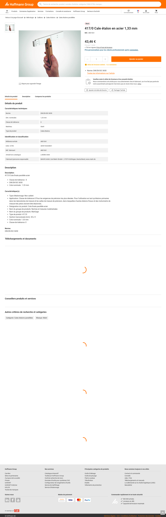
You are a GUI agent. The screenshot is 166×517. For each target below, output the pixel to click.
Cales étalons (50, 17)
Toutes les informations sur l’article (101, 73)
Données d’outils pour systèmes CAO (57, 480)
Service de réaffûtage (52, 485)
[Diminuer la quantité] (87, 59)
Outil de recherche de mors (54, 478)
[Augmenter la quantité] (105, 59)
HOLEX (7, 487)
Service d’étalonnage (52, 487)
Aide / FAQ (128, 478)
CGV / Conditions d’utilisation (127, 516)
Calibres (40, 17)
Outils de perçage (91, 476)
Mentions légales (110, 516)
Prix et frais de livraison (104, 47)
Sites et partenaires (11, 476)
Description (26, 96)
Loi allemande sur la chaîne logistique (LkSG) (140, 483)
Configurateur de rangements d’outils (57, 483)
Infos (139, 84)
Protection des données (146, 516)
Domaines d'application (27, 11)
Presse (7, 480)
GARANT (8, 483)
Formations (50, 11)
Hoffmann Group (79, 11)
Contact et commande (132, 473)
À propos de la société (12, 478)
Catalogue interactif (51, 473)
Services (40, 11)
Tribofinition (89, 480)
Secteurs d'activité (93, 11)
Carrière (7, 473)
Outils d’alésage (90, 473)
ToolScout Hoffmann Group (54, 476)
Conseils (127, 476)
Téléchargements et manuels (134, 480)
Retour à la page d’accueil (14, 17)
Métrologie (30, 17)
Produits (14, 11)
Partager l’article (118, 90)
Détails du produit (11, 96)
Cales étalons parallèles (67, 17)
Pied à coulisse (90, 478)
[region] (11, 53)
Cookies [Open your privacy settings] (158, 516)
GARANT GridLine (11, 485)
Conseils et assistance (63, 11)
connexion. (134, 50)
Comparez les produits (43, 96)
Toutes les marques (11, 490)
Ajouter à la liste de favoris (96, 90)
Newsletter (128, 485)
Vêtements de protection (93, 485)
